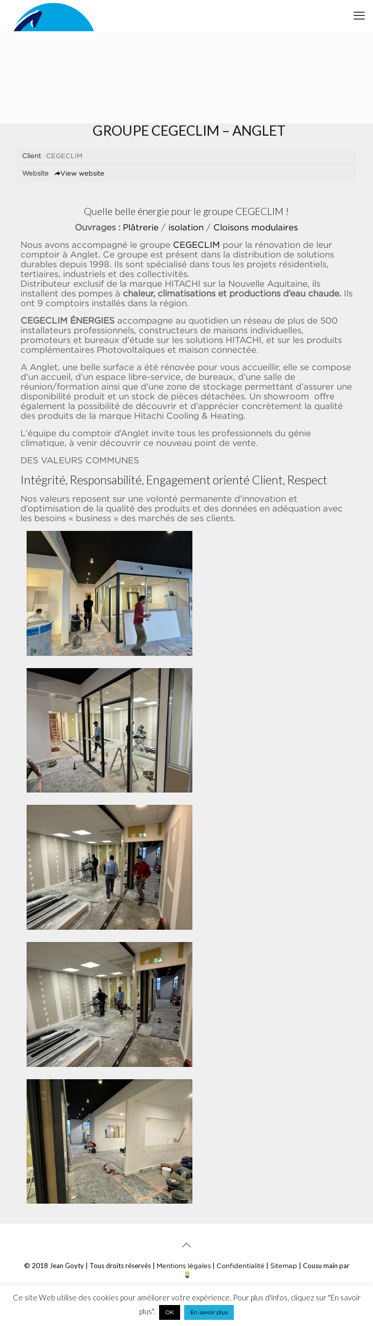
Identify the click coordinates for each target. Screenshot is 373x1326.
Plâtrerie (141, 227)
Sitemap (283, 1265)
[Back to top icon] (187, 1245)
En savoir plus (209, 1312)
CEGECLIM (196, 244)
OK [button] (169, 1312)
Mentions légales (184, 1265)
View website (79, 173)
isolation (186, 227)
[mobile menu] (359, 15)
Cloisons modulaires (255, 227)
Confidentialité (240, 1265)
